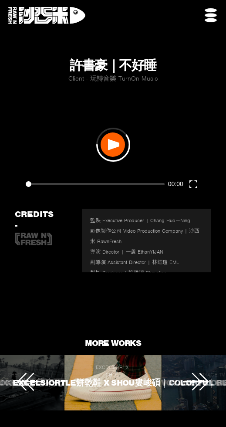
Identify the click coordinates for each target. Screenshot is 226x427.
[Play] (113, 144)
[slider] (95, 184)
